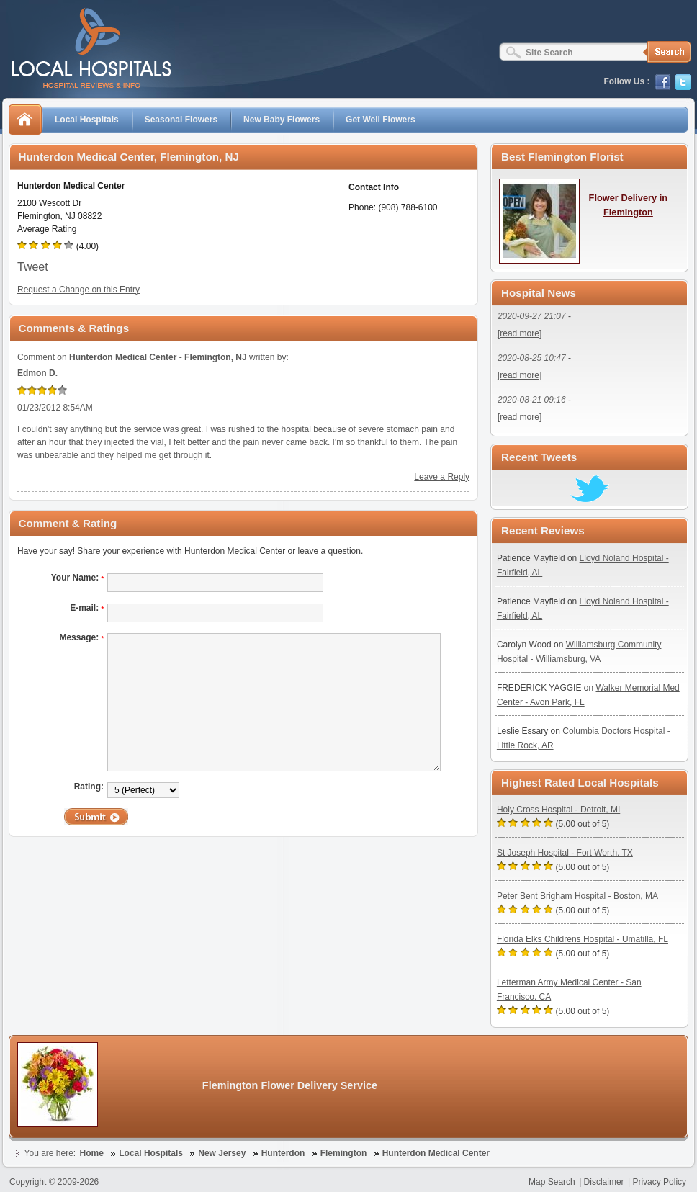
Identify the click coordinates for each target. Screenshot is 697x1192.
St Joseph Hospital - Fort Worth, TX (565, 853)
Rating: (89, 786)
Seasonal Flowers (181, 120)
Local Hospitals (87, 120)
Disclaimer (604, 1182)
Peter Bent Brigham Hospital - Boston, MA (577, 896)
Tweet (32, 267)
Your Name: (77, 578)
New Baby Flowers (281, 120)
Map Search (552, 1182)
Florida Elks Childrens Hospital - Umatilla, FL (582, 939)
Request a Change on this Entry (78, 289)
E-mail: (87, 608)
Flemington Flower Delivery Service (289, 1085)
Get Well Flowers (380, 120)
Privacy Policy (659, 1182)
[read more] (519, 333)
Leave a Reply (441, 477)
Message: (81, 637)
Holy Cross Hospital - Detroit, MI (558, 810)
